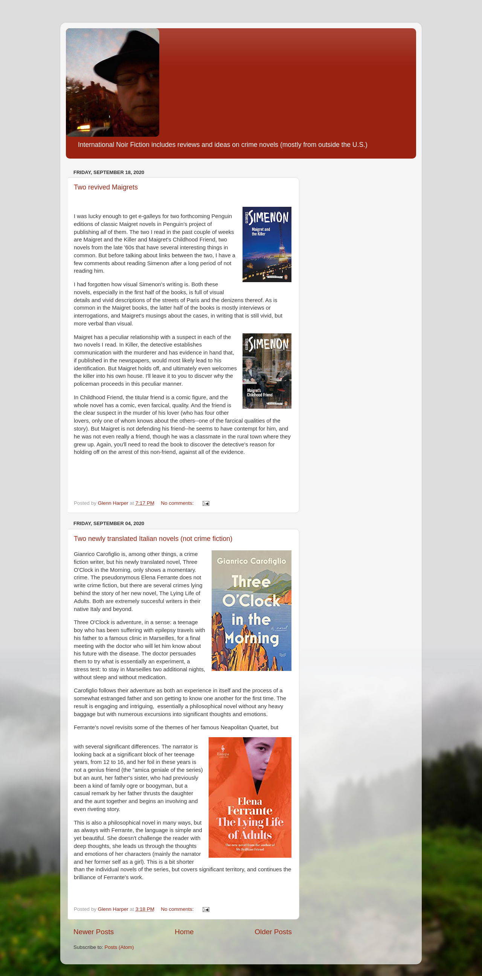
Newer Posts (93, 932)
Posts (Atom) (119, 947)
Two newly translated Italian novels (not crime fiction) (153, 538)
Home (184, 932)
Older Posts (273, 932)
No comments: (178, 503)
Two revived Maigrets (106, 187)
